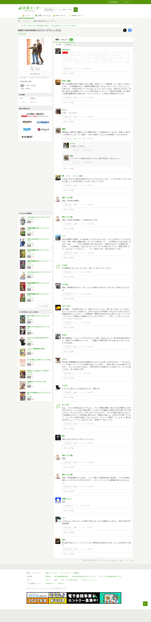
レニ (64, 236)
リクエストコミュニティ (89, 580)
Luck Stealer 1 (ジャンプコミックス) (38, 217)
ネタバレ (69, 44)
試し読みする (35, 74)
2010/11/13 (90, 392)
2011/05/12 (87, 373)
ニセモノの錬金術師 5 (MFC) (36, 349)
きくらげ (65, 405)
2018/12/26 (90, 117)
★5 (75, 486)
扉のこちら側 (67, 198)
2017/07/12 (90, 138)
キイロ (72, 144)
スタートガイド (65, 573)
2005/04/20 (90, 486)
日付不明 (86, 505)
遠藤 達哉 (30, 319)
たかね (64, 265)
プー (64, 518)
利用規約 (76, 573)
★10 (75, 253)
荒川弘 (29, 330)
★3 (75, 462)
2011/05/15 (90, 347)
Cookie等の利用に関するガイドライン (84, 576)
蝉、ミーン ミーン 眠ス (72, 176)
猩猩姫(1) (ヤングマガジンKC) (36, 382)
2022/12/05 (90, 97)
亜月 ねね (30, 341)
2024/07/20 (87, 68)
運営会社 (48, 576)
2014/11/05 (90, 224)
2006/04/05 (90, 462)
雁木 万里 (30, 374)
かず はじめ (26, 21)
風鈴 (64, 129)
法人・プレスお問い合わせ (69, 580)
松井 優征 (30, 396)
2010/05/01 (90, 443)
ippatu (29, 383)
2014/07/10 (91, 253)
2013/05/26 (87, 322)
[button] (76, 9)
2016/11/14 (90, 185)
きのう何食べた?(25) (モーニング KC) (39, 360)
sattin (64, 335)
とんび (64, 385)
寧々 (64, 436)
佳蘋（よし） (67, 499)
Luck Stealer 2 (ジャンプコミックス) (38, 272)
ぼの (64, 540)
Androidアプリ (50, 583)
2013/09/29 (87, 272)
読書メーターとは (51, 573)
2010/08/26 (90, 424)
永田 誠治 (66, 81)
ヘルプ (48, 580)
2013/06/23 (87, 294)
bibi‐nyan (66, 49)
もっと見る (43, 306)
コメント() (78, 68)
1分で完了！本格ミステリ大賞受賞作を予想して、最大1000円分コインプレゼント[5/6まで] (49, 25)
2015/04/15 (90, 204)
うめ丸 (29, 351)
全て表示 (58, 44)
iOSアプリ (61, 583)
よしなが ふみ (31, 361)
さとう (64, 359)
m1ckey (65, 284)
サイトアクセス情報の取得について (110, 576)
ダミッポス (66, 306)
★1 (75, 97)
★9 (75, 205)
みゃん (64, 110)
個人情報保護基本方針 (62, 576)
